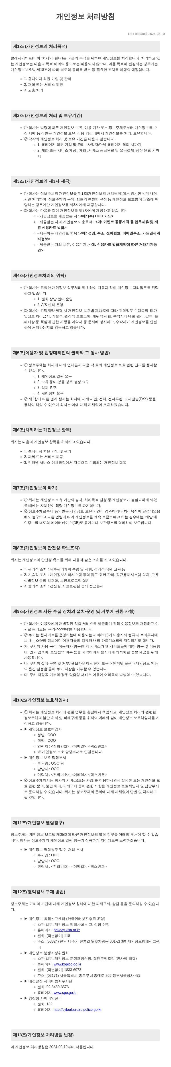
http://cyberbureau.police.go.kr (78, 1009)
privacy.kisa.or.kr (67, 930)
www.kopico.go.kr (67, 964)
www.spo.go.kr (65, 993)
